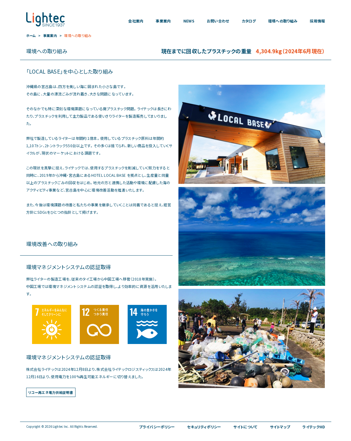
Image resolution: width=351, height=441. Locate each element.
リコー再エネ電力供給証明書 (50, 392)
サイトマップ (280, 427)
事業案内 (163, 21)
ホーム (31, 35)
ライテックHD (313, 427)
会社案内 (135, 21)
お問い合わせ (218, 21)
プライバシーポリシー (157, 427)
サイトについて (245, 427)
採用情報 (317, 21)
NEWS (188, 21)
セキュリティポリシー (204, 427)
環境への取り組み (282, 21)
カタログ (249, 21)
